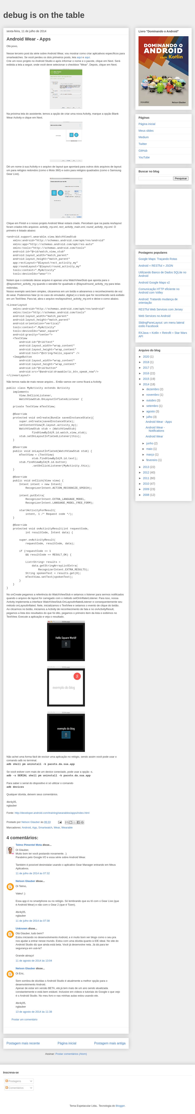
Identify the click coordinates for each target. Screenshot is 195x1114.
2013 (146, 467)
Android (26, 827)
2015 (146, 378)
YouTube (144, 157)
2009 (146, 489)
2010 (146, 483)
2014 (146, 384)
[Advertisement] (164, 215)
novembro (153, 394)
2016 (146, 373)
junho (150, 443)
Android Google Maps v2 (154, 282)
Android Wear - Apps (159, 421)
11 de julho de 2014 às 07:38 (33, 920)
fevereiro (152, 460)
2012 (146, 472)
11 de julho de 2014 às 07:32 (33, 873)
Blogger (120, 1105)
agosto (151, 411)
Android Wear (154, 436)
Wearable (67, 827)
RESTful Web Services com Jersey (161, 309)
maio (149, 448)
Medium (144, 137)
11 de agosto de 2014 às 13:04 (34, 960)
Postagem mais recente (23, 1043)
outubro (151, 400)
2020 (146, 356)
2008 (146, 494)
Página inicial (67, 1043)
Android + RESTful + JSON (156, 265)
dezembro (153, 389)
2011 (146, 478)
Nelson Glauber (25, 881)
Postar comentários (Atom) (71, 1053)
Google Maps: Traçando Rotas (158, 259)
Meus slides (146, 130)
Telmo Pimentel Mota (29, 844)
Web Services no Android (154, 316)
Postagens (13, 1081)
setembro (152, 405)
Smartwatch (45, 827)
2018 (146, 362)
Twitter (143, 144)
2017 (146, 367)
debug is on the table (43, 15)
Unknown (22, 928)
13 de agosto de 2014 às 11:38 (34, 1011)
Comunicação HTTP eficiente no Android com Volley (159, 290)
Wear (57, 827)
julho (149, 416)
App (34, 827)
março (150, 454)
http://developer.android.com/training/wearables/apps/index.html (52, 812)
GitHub (143, 150)
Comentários (14, 1087)
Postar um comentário (24, 1019)
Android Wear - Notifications (155, 429)
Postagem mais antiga (110, 1043)
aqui (79, 57)
